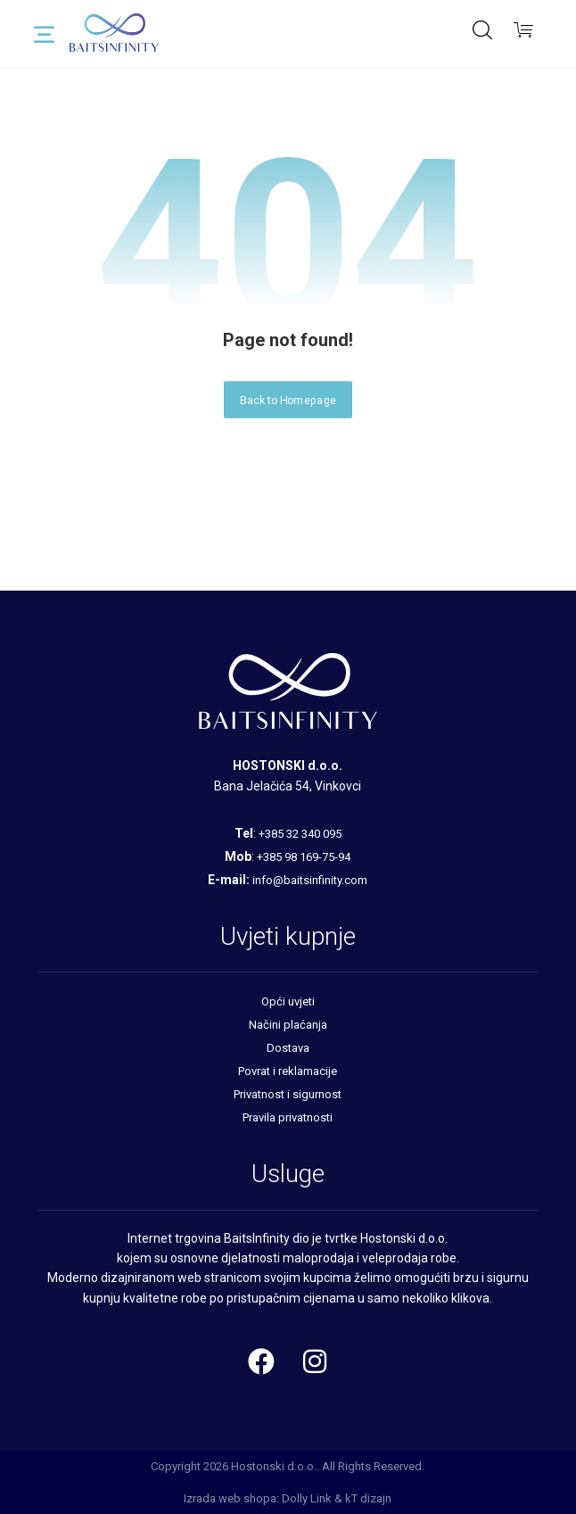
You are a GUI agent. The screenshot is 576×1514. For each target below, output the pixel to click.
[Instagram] (314, 1361)
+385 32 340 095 (300, 833)
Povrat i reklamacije (287, 1071)
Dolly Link (307, 1498)
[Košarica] (523, 28)
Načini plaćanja (288, 1024)
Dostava (288, 1048)
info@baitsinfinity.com (309, 880)
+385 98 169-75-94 (303, 857)
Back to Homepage (288, 399)
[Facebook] (261, 1361)
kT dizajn (368, 1498)
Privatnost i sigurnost (287, 1094)
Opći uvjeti (288, 1001)
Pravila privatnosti (288, 1117)
